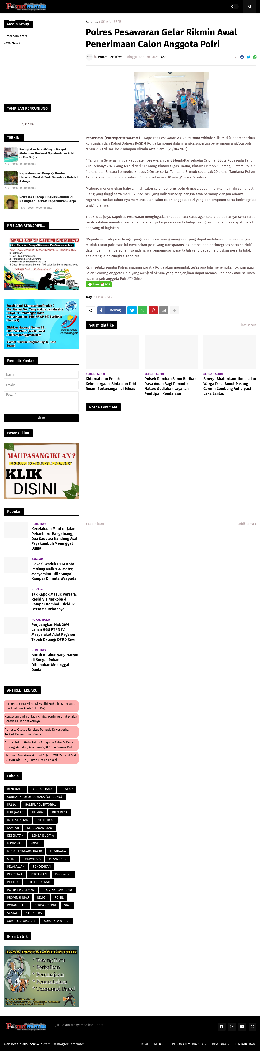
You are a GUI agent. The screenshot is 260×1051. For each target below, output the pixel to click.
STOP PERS (34, 913)
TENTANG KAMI (245, 1044)
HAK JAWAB (15, 812)
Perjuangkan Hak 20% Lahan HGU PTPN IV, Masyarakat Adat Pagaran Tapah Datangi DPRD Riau (53, 631)
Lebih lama (245, 524)
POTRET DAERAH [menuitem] (183, 20)
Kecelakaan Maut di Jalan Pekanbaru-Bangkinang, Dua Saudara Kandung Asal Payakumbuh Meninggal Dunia (54, 539)
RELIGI (41, 898)
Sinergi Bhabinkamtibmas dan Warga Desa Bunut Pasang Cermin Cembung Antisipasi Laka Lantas (229, 386)
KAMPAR (13, 828)
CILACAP (67, 789)
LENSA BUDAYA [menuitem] (153, 20)
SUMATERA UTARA (56, 921)
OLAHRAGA (58, 851)
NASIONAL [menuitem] (29, 20)
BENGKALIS (15, 789)
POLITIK (12, 882)
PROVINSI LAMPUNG (57, 890)
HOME (144, 1044)
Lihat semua (248, 325)
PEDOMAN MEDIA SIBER (189, 1044)
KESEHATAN (15, 836)
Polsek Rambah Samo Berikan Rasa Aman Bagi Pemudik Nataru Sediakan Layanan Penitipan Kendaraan (170, 386)
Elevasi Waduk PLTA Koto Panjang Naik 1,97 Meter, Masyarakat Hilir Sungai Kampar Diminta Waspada (53, 571)
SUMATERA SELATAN (21, 921)
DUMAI (12, 805)
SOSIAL (12, 913)
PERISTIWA (15, 874)
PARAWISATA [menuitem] (85, 20)
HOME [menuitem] (11, 20)
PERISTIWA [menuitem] (127, 20)
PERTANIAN (39, 874)
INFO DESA (60, 812)
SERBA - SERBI (104, 297)
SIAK (67, 905)
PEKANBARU (57, 859)
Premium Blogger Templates (64, 1044)
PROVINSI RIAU (18, 898)
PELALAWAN (16, 867)
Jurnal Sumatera (16, 36)
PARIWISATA (32, 859)
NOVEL (35, 843)
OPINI (11, 859)
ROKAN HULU (17, 905)
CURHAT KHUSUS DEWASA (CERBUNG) (34, 797)
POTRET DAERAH (38, 882)
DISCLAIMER (220, 1044)
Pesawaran (63, 874)
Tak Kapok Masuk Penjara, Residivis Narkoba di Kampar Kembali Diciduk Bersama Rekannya (54, 601)
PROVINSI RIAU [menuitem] (54, 20)
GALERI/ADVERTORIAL (40, 805)
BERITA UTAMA (42, 789)
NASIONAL (14, 843)
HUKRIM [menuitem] (106, 20)
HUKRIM (38, 812)
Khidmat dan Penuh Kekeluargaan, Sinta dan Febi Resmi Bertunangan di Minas (111, 384)
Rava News (12, 43)
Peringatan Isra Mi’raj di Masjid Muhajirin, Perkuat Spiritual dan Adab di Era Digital (47, 153)
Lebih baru (96, 524)
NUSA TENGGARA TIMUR (24, 851)
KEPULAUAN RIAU (39, 828)
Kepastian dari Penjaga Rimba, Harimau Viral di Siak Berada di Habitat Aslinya (48, 177)
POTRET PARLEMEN (20, 890)
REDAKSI (160, 1044)
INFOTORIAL (45, 820)
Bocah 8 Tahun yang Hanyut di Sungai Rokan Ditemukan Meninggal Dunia (55, 662)
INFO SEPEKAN (17, 820)
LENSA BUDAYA (43, 836)
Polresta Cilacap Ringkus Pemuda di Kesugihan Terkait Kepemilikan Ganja (47, 199)
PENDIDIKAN (42, 867)
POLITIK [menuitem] (208, 20)
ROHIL (59, 898)
